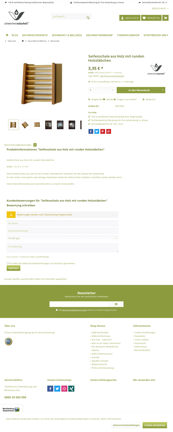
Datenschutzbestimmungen (36, 263)
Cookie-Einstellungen (145, 332)
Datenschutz (141, 346)
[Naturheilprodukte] (35, 35)
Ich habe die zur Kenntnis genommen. (42, 263)
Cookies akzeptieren (154, 425)
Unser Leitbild (142, 339)
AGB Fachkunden (100, 332)
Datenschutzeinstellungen (126, 425)
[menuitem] (159, 8)
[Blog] (15, 35)
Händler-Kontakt (100, 360)
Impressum (140, 343)
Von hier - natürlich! (102, 339)
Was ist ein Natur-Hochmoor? (106, 343)
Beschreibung (11, 144)
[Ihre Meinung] (62, 248)
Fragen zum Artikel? (125, 99)
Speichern (13, 268)
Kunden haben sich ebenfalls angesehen (46, 279)
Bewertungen (27, 144)
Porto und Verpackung (103, 367)
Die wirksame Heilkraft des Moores (105, 348)
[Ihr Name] (62, 223)
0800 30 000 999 (15, 397)
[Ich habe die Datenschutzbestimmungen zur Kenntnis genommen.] (8, 263)
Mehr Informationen (111, 418)
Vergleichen (95, 99)
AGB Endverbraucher (102, 353)
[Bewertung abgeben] (62, 238)
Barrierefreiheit (142, 350)
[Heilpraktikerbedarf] (99, 35)
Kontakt (95, 357)
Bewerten (149, 99)
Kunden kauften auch (15, 279)
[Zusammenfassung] (62, 231)
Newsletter (140, 336)
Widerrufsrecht (99, 364)
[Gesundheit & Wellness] (67, 35)
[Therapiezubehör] (128, 35)
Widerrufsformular (101, 336)
